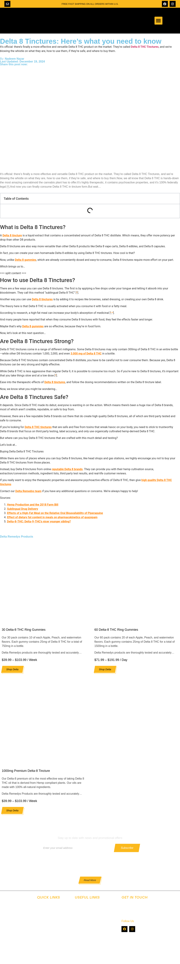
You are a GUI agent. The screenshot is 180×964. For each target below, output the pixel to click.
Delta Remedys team (28, 491)
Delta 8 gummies (25, 259)
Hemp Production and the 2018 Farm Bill (32, 504)
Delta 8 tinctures (42, 299)
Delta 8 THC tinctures (38, 427)
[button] (158, 21)
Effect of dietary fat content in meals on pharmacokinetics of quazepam (52, 517)
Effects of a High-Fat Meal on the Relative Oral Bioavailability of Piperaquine (55, 513)
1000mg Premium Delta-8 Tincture (26, 771)
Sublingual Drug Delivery (22, 509)
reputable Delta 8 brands (67, 469)
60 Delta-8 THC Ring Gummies (116, 629)
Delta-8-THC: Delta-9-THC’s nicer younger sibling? (39, 521)
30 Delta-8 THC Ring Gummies (24, 629)
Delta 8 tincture (12, 235)
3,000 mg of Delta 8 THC (86, 353)
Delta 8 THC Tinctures (145, 46)
